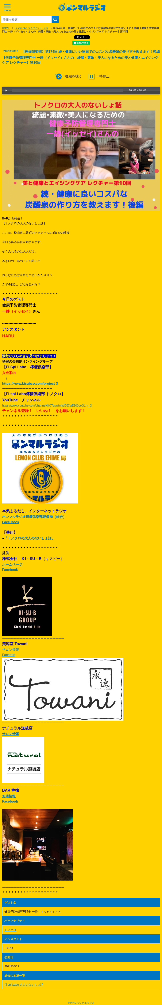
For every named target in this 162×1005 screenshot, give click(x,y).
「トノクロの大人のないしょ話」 (29, 538)
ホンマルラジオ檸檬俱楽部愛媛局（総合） (34, 517)
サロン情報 (10, 649)
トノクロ (10, 930)
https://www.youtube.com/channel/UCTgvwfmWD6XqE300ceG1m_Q (47, 405)
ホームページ (12, 564)
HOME (6, 28)
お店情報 (9, 796)
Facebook (10, 570)
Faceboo (8, 655)
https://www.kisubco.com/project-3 (30, 383)
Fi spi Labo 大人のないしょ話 (31, 28)
